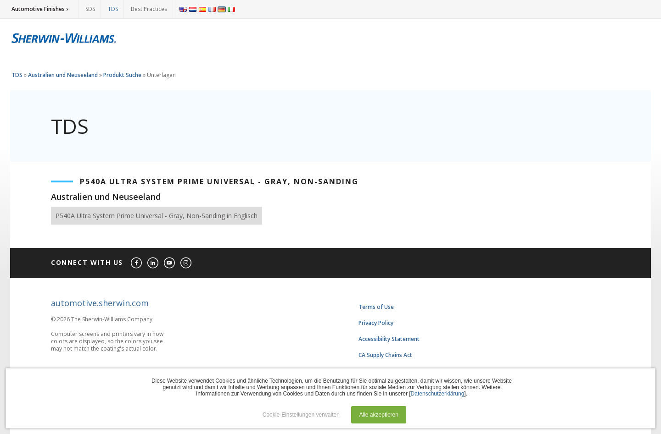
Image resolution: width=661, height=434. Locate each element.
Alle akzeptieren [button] (378, 415)
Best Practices (149, 9)
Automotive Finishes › (39, 9)
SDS (90, 9)
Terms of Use (376, 307)
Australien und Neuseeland (63, 75)
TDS (113, 9)
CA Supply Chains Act (385, 355)
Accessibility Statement (389, 339)
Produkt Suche (122, 75)
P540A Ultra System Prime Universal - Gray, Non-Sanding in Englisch (157, 215)
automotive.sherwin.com (100, 302)
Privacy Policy (376, 323)
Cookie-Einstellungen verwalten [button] (301, 415)
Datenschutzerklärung (438, 393)
